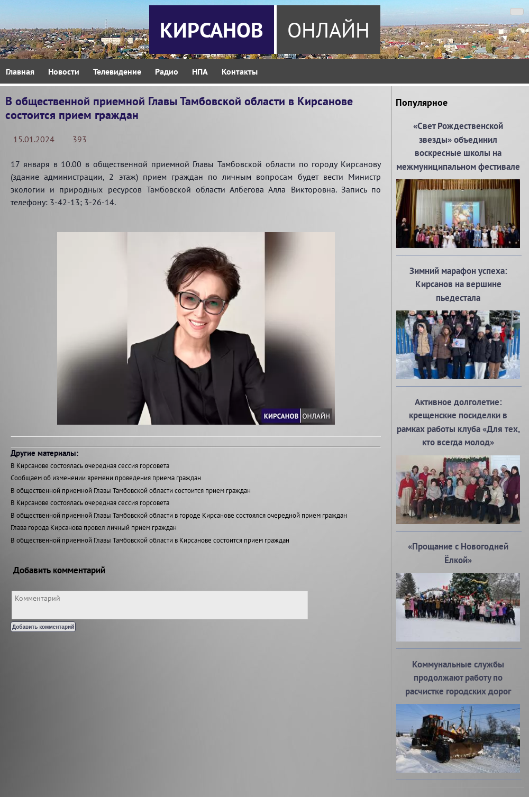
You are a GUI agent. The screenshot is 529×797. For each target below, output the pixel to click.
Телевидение (117, 71)
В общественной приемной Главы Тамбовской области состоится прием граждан (131, 490)
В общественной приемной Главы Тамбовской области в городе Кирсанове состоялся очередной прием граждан (179, 515)
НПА (200, 71)
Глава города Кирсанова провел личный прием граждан (94, 527)
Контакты (240, 71)
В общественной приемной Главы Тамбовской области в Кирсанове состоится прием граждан (150, 540)
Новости (63, 71)
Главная (20, 71)
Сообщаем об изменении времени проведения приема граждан (106, 477)
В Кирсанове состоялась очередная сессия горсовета (90, 465)
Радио (166, 71)
